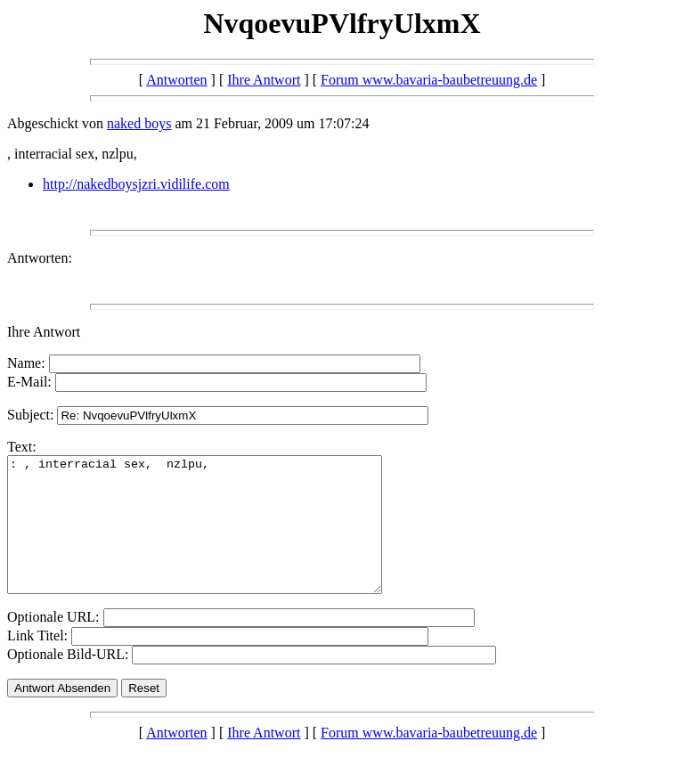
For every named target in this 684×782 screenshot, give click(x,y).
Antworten (176, 79)
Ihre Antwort (263, 79)
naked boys (139, 123)
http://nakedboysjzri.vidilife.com (136, 183)
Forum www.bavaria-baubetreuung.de (429, 79)
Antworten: (39, 257)
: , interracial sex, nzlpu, (217, 538)
